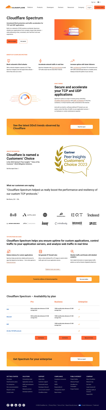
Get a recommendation (12, 387)
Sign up (93, 2)
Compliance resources (60, 379)
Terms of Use (60, 405)
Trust (56, 381)
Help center (41, 379)
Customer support (43, 381)
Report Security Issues (71, 405)
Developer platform (27, 391)
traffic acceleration (78, 100)
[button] (72, 29)
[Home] (15, 7)
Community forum (43, 384)
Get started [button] (23, 41)
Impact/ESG (89, 394)
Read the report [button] (81, 127)
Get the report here (12, 168)
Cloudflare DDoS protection (62, 100)
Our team (88, 384)
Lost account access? (44, 389)
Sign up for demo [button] (89, 338)
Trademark (96, 405)
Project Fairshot (74, 389)
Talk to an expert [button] (12, 41)
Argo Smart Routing (57, 67)
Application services (28, 381)
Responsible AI (58, 387)
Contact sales (99, 7)
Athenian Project (74, 381)
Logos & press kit (90, 387)
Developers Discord (44, 387)
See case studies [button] (84, 279)
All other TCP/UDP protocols (14, 331)
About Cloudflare (90, 379)
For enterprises (10, 384)
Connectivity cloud (27, 379)
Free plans (9, 379)
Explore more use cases (53, 269)
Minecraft (9, 316)
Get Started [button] (41, 338)
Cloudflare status (43, 392)
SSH (8, 309)
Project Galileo (74, 379)
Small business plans (12, 381)
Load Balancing (77, 67)
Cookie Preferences (85, 405)
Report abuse (58, 392)
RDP (8, 324)
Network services (27, 389)
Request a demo (11, 389)
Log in (89, 7)
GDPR (56, 384)
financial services (11, 262)
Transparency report (60, 389)
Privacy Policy (52, 405)
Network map (89, 381)
